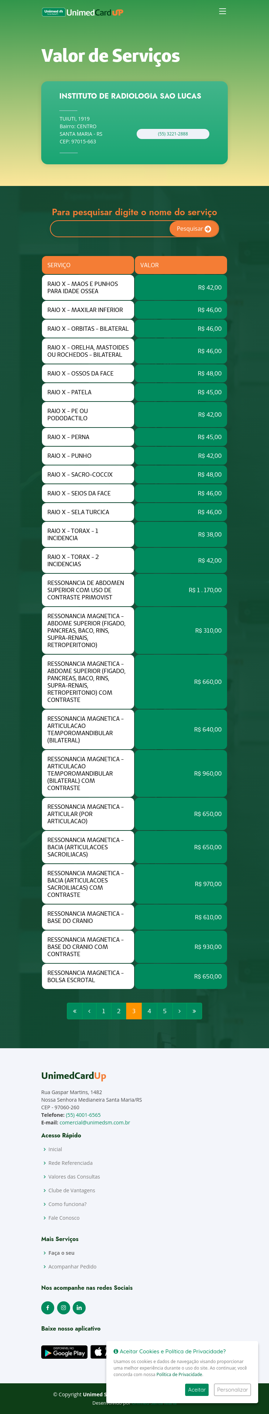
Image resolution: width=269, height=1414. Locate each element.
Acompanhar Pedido (72, 1266)
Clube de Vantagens (71, 1190)
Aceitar (197, 1389)
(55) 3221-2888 (170, 136)
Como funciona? (67, 1204)
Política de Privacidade (179, 1374)
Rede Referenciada (70, 1163)
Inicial (55, 1149)
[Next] (179, 1014)
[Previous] (74, 1014)
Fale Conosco (64, 1217)
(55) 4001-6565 (83, 1114)
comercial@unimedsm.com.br (95, 1122)
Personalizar (232, 1389)
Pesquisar (194, 232)
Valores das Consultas (74, 1176)
